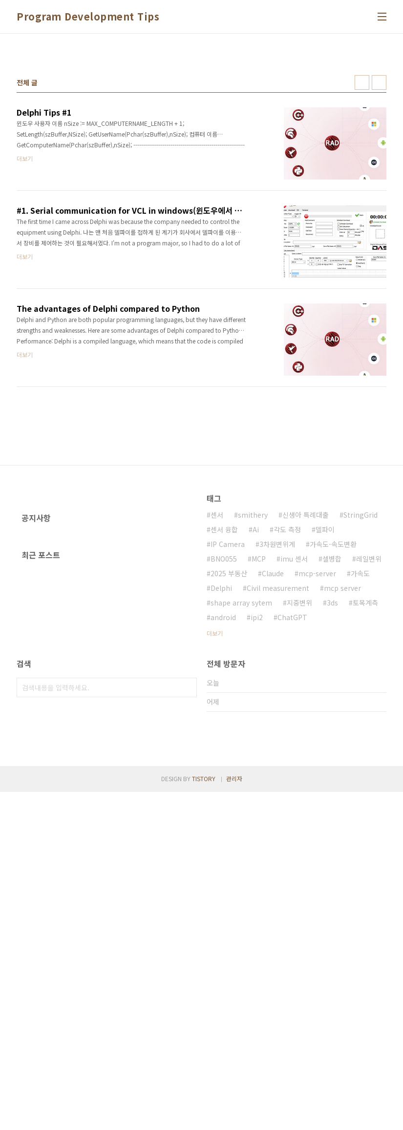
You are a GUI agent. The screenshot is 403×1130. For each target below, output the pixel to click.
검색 (187, 889)
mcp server (342, 724)
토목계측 (365, 739)
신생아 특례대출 (305, 651)
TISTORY (203, 1116)
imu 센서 (294, 695)
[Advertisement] (201, 116)
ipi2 (257, 754)
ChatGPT (292, 754)
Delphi (221, 724)
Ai (256, 666)
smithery (253, 651)
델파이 (325, 666)
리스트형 (379, 219)
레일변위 (369, 695)
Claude (273, 710)
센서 (217, 651)
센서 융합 (224, 666)
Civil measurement (278, 724)
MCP (259, 695)
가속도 (360, 710)
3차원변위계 (277, 681)
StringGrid (360, 651)
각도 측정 (287, 666)
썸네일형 (362, 219)
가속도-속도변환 (333, 681)
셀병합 (331, 695)
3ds (332, 739)
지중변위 (299, 739)
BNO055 (224, 695)
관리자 (234, 1116)
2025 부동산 (229, 710)
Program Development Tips (88, 16)
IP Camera (228, 681)
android (223, 754)
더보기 (215, 770)
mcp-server (317, 710)
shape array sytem (241, 739)
